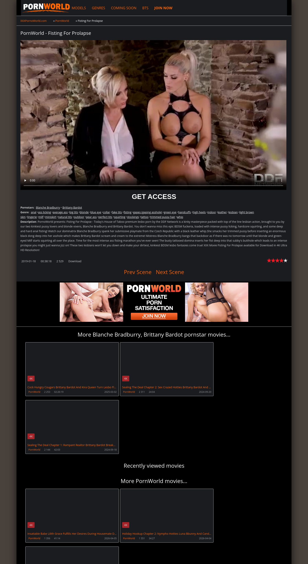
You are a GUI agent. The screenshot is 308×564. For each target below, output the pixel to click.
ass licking (44, 212)
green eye (170, 212)
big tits (74, 212)
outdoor (79, 217)
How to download (83, 545)
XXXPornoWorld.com (42, 8)
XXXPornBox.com (113, 545)
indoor (211, 212)
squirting (119, 217)
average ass (60, 212)
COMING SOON (120, 8)
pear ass (91, 217)
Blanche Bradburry (48, 207)
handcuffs (184, 212)
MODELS (76, 8)
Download (74, 261)
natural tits (65, 217)
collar (106, 212)
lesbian (233, 212)
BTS (142, 8)
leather (222, 212)
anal (33, 212)
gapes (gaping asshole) (147, 212)
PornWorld (34, 392)
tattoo (144, 217)
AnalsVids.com (162, 545)
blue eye (96, 212)
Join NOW (27, 545)
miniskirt (50, 217)
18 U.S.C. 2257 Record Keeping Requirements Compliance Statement (146, 557)
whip (180, 217)
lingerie (32, 217)
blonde (84, 212)
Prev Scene (138, 272)
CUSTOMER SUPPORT (51, 545)
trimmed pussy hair (162, 217)
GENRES (95, 8)
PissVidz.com (139, 545)
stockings (133, 217)
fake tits (117, 212)
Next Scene (170, 272)
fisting (127, 212)
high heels (199, 212)
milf (40, 217)
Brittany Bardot (72, 207)
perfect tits (105, 217)
